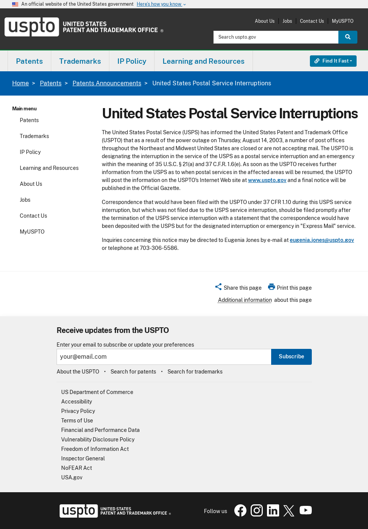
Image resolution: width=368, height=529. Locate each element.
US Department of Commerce (97, 392)
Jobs (287, 21)
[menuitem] (29, 60)
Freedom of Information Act (95, 449)
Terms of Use (77, 421)
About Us (265, 21)
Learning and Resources (49, 168)
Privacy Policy (78, 411)
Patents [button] (29, 61)
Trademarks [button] (80, 61)
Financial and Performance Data (100, 430)
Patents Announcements (107, 83)
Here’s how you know (162, 4)
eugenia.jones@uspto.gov (322, 240)
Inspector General (83, 458)
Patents (51, 83)
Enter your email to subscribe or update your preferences (125, 345)
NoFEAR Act (76, 468)
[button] (238, 289)
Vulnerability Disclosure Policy (97, 439)
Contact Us (312, 21)
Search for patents (133, 372)
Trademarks (34, 136)
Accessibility (76, 402)
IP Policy (30, 152)
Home (20, 83)
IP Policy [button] (131, 61)
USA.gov (71, 477)
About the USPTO (78, 372)
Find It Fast (331, 61)
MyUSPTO (343, 21)
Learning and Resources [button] (204, 61)
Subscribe (291, 356)
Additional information (245, 300)
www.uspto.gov (267, 180)
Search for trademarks (195, 372)
